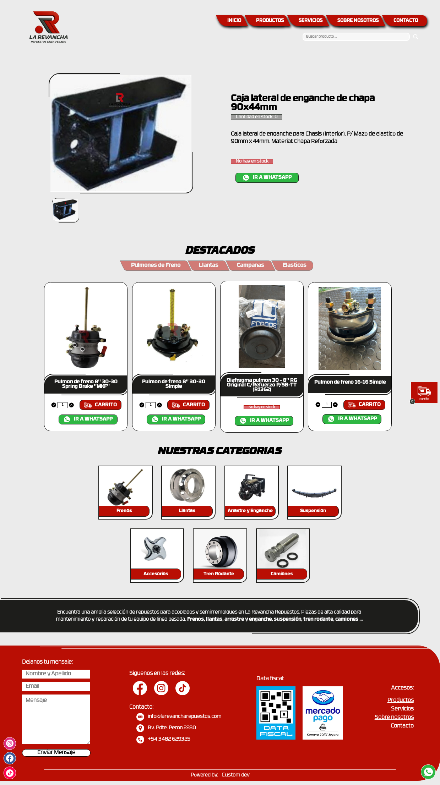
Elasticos (294, 265)
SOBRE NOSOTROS (358, 20)
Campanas (250, 265)
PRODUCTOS (270, 20)
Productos (400, 700)
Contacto (402, 726)
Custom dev (236, 775)
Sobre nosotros (394, 717)
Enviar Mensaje (56, 753)
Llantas (208, 265)
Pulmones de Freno (155, 265)
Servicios (402, 709)
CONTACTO (405, 20)
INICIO (234, 20)
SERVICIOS (310, 20)
